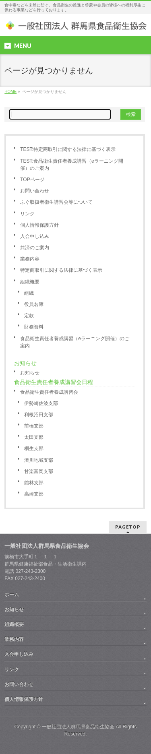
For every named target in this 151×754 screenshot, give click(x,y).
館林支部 (33, 482)
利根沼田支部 (38, 414)
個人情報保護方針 (39, 225)
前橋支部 (33, 426)
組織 (29, 293)
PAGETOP (128, 526)
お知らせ (29, 373)
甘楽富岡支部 (38, 471)
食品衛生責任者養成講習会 (49, 392)
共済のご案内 (34, 247)
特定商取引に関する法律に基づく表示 (61, 270)
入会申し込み (34, 236)
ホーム (11, 594)
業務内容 (29, 259)
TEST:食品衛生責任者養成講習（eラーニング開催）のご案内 (71, 164)
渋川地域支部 (38, 460)
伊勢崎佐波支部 (41, 403)
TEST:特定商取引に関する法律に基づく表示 (68, 149)
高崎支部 (33, 494)
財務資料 (33, 327)
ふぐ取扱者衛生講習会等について (56, 202)
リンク (27, 214)
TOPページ (32, 179)
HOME (10, 91)
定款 (29, 315)
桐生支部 (33, 448)
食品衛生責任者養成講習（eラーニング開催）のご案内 (74, 342)
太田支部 (33, 437)
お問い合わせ (34, 191)
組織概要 (29, 282)
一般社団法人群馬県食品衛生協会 (78, 726)
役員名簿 (33, 304)
